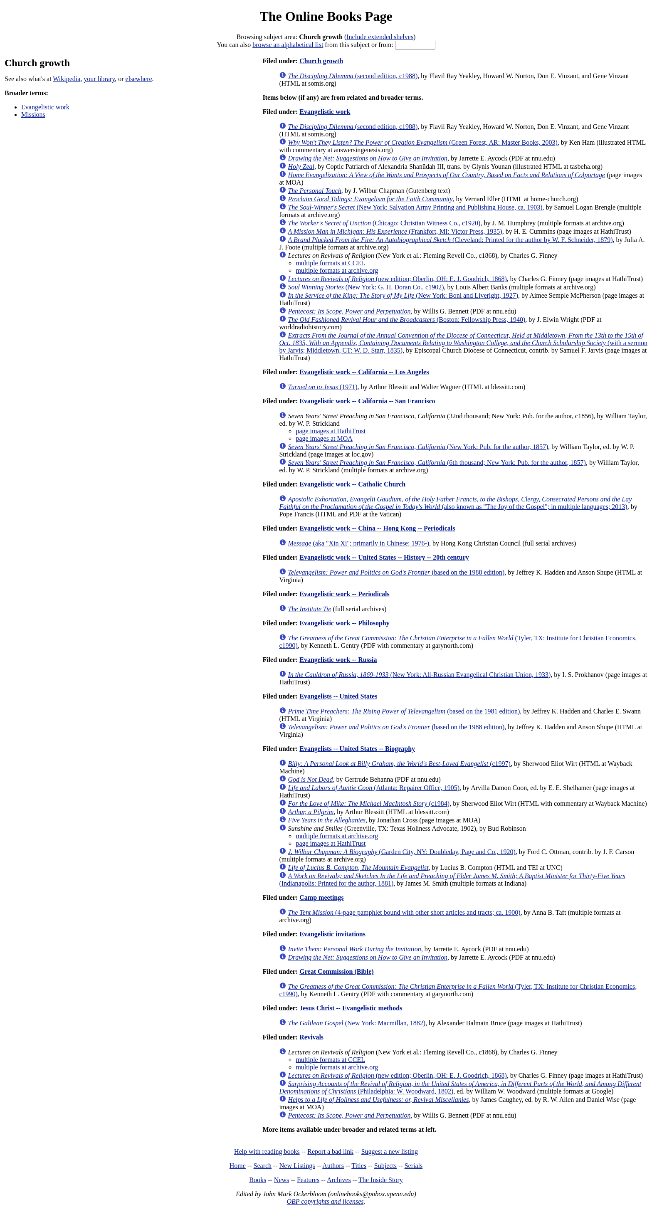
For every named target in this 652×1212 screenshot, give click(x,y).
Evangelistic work (45, 107)
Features (308, 1179)
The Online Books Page (325, 16)
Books (257, 1179)
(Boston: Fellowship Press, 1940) (406, 319)
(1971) (322, 386)
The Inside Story (380, 1179)
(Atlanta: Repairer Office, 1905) (373, 787)
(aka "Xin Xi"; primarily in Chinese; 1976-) (358, 543)
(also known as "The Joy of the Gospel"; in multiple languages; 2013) (455, 503)
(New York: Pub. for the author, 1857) (418, 446)
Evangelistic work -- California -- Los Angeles (364, 371)
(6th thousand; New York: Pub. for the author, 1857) (437, 462)
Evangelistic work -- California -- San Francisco (367, 401)
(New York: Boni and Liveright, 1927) (403, 295)
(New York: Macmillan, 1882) (356, 1023)
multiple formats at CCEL (330, 263)
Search (263, 1165)
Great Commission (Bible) (336, 971)
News (281, 1179)
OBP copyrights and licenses (324, 1201)
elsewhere (139, 78)
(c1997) (399, 763)
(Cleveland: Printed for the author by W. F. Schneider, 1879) (450, 239)
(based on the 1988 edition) (396, 572)
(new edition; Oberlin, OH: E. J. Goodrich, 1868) (397, 278)
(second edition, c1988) (352, 75)
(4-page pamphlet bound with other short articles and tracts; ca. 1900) (404, 912)
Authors (333, 1165)
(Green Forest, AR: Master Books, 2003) (422, 142)
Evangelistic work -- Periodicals (344, 593)
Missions (33, 114)
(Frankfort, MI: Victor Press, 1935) (395, 231)
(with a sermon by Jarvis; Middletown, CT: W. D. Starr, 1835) (463, 343)
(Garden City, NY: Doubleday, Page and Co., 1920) (401, 851)
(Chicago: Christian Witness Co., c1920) (384, 223)
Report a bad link (330, 1151)
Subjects (385, 1165)
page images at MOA (324, 438)
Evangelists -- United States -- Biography (357, 748)
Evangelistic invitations (332, 934)
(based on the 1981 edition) (404, 711)
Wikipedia (66, 78)
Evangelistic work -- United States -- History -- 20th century (384, 557)
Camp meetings (321, 897)
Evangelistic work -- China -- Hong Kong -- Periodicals (377, 528)
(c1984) (368, 803)
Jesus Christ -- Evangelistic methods (350, 1008)
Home (238, 1165)
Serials (414, 1165)
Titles (358, 1165)
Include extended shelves (379, 36)
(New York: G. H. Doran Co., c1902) (366, 287)
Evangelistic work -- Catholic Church (352, 484)
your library (99, 78)
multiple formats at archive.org (337, 270)
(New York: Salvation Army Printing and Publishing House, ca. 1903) (415, 207)
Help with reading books (267, 1151)
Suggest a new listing (389, 1151)
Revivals (311, 1037)
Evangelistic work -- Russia (338, 659)
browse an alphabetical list (287, 44)
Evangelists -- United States (338, 696)
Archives (339, 1179)
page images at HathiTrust (331, 430)
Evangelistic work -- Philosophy (344, 623)
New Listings (297, 1165)
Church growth (321, 60)
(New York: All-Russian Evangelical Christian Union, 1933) (419, 674)
